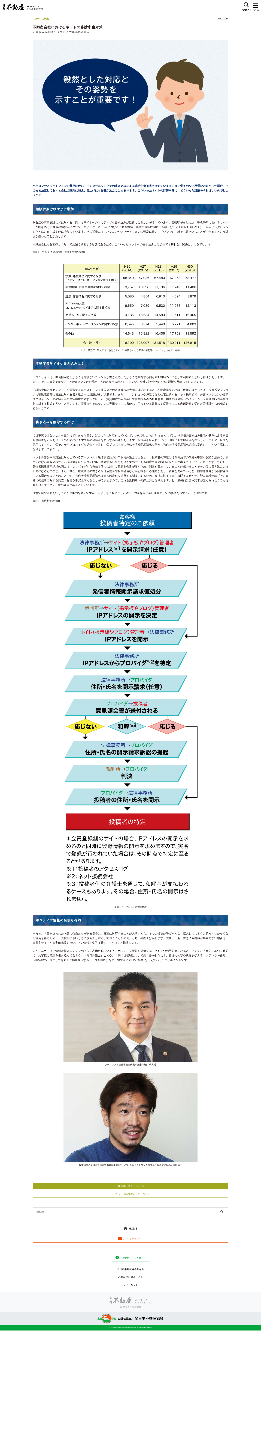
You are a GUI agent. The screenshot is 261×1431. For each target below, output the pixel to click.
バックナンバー (133, 1238)
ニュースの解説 (41, 18)
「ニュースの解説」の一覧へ (130, 1194)
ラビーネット (130, 1285)
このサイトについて (133, 1257)
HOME (133, 1228)
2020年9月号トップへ (130, 1185)
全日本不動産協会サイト (130, 1269)
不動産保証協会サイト (130, 1277)
